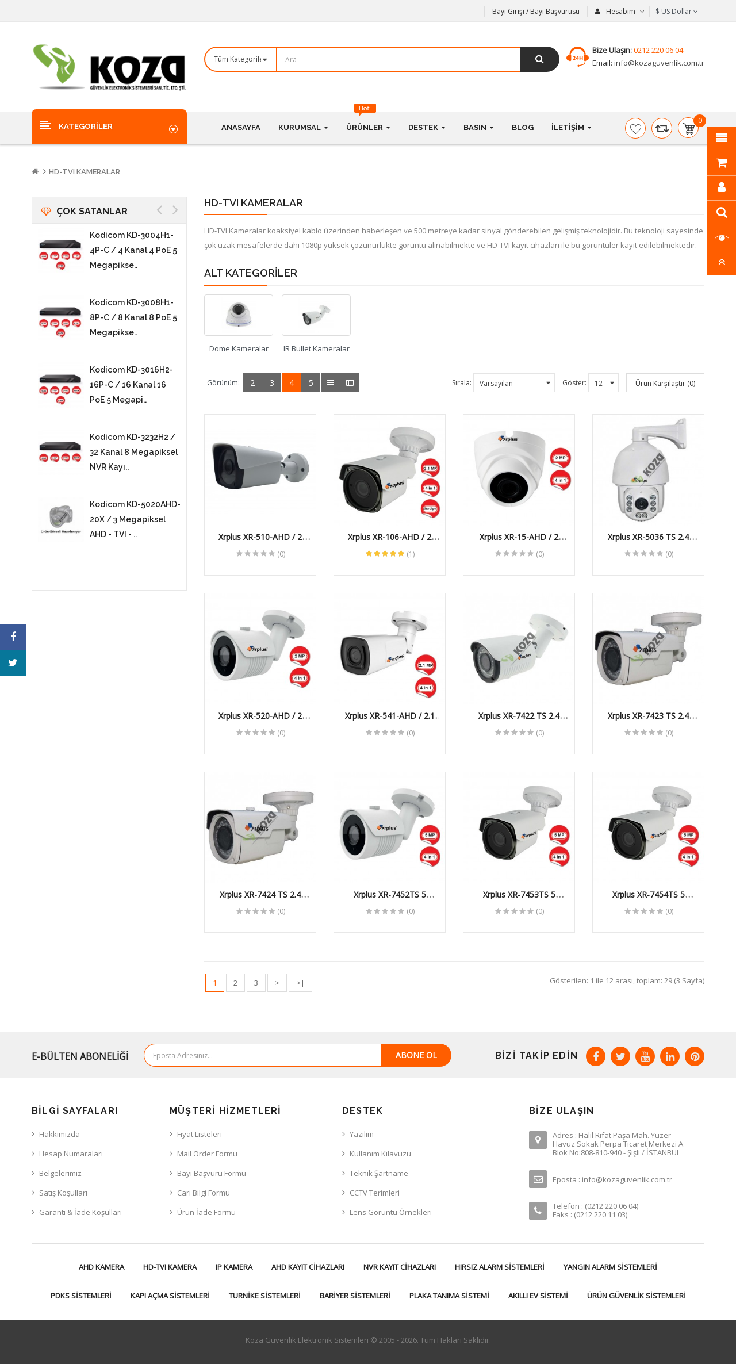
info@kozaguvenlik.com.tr (658, 63)
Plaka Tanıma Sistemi (449, 1295)
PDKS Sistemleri (81, 1295)
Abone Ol (416, 1054)
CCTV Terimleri (375, 1192)
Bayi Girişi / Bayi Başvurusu (536, 11)
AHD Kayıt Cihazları (307, 1267)
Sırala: (461, 383)
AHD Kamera (101, 1267)
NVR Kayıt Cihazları (399, 1267)
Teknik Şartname (379, 1173)
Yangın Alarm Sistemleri (610, 1267)
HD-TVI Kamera (170, 1267)
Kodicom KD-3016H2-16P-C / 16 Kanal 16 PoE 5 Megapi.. (131, 384)
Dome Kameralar (239, 348)
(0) (281, 554)
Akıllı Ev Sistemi (538, 1295)
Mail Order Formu (207, 1153)
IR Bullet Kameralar (316, 348)
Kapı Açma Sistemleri (170, 1295)
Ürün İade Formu (206, 1212)
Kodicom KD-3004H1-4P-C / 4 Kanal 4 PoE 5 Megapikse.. (133, 250)
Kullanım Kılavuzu (380, 1153)
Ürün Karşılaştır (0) (665, 383)
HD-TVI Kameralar (84, 171)
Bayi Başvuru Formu (211, 1173)
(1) (411, 554)
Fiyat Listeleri (199, 1134)
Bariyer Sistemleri (355, 1295)
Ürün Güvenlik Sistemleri (636, 1295)
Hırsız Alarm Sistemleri (500, 1267)
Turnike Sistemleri (265, 1295)
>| (300, 983)
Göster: (574, 383)
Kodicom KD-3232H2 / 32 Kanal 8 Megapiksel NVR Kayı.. (134, 452)
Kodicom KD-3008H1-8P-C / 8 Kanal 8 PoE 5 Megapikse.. (133, 317)
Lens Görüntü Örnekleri (391, 1212)
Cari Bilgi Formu (203, 1192)
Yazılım (362, 1134)
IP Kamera (234, 1267)
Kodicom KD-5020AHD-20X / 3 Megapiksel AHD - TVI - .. (135, 519)
